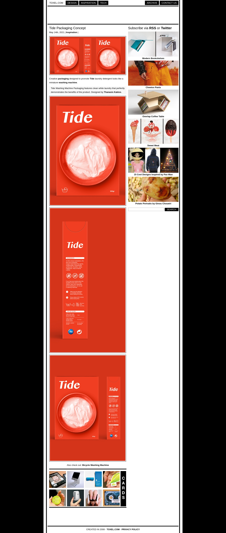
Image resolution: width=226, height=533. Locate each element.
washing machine (68, 82)
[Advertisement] (113, 15)
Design (72, 3)
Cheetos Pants (153, 87)
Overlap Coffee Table (153, 116)
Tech (103, 3)
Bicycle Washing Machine (95, 465)
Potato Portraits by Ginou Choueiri (153, 203)
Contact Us (169, 3)
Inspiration (88, 3)
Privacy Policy (131, 529)
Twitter (166, 28)
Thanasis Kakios (112, 92)
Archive (152, 3)
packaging (63, 78)
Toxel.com (56, 3)
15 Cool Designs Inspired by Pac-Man (153, 174)
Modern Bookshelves (153, 58)
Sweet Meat (153, 145)
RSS (152, 28)
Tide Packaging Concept (67, 28)
